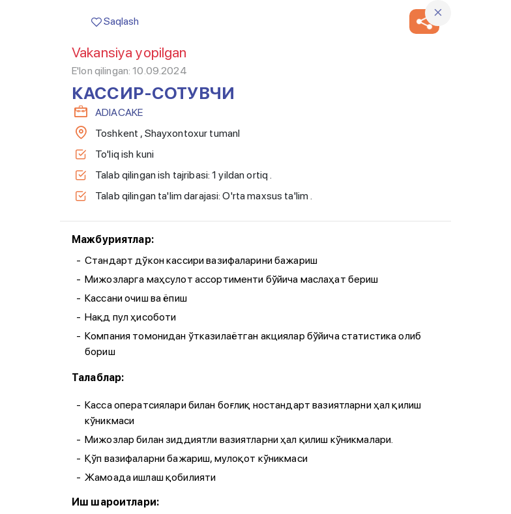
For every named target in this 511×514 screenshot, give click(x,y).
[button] (424, 21)
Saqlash (115, 21)
